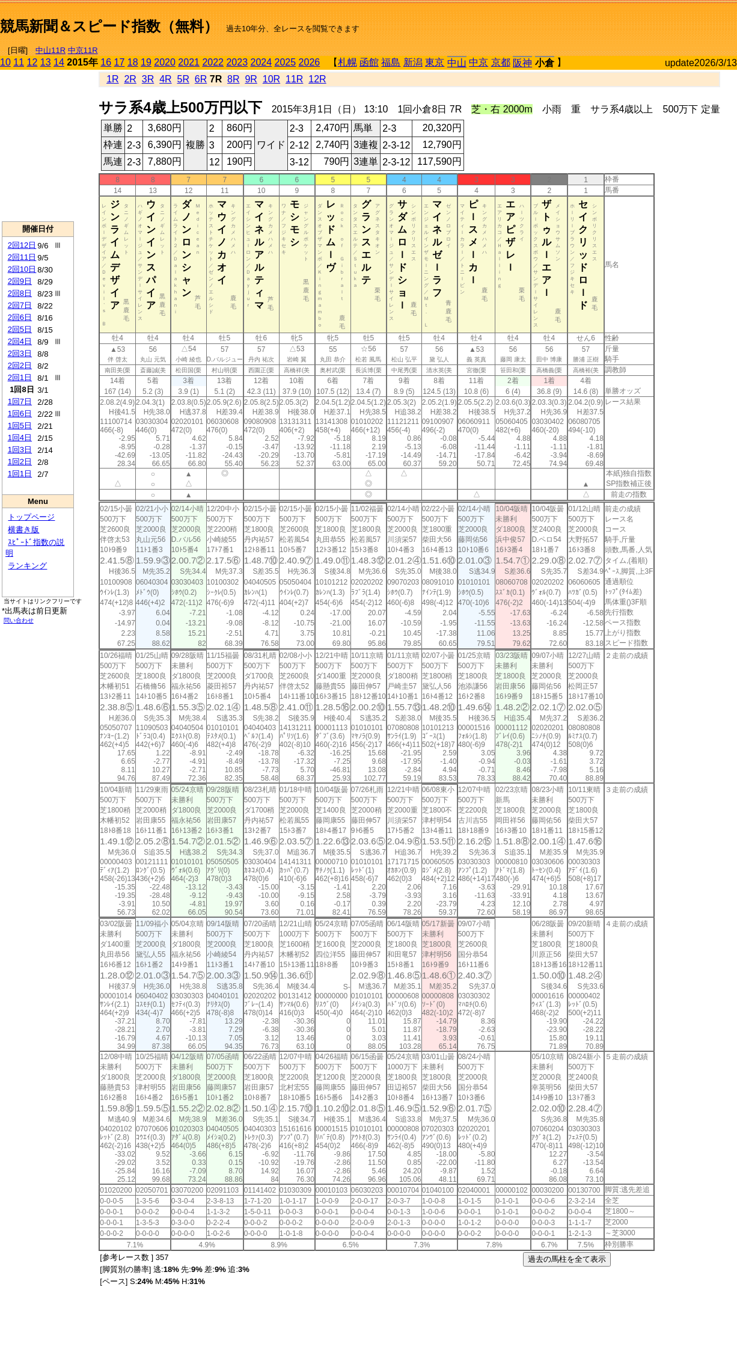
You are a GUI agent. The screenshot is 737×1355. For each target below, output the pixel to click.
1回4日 (20, 437)
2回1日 (20, 377)
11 (18, 62)
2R (130, 79)
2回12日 (22, 245)
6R (201, 79)
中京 (478, 62)
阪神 (522, 63)
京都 (500, 62)
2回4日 (20, 341)
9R (251, 79)
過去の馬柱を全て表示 (567, 1259)
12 (32, 62)
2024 (261, 62)
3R (148, 79)
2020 (165, 62)
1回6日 (20, 413)
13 (45, 62)
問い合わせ (19, 620)
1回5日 (20, 425)
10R (271, 79)
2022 (213, 62)
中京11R (83, 50)
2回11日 (22, 257)
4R (165, 79)
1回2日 (20, 461)
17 (119, 62)
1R (112, 79)
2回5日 (20, 329)
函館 (369, 62)
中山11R (50, 50)
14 (59, 62)
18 (132, 62)
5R (183, 79)
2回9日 (20, 281)
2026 (309, 62)
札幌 (347, 62)
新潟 (413, 62)
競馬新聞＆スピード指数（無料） (109, 26)
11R (294, 79)
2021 (189, 62)
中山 (456, 63)
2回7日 (20, 305)
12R (317, 79)
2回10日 (22, 269)
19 (146, 62)
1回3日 (20, 449)
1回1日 (20, 473)
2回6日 (20, 317)
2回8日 (20, 293)
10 (5, 62)
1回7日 (20, 401)
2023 (237, 62)
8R (233, 79)
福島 (390, 62)
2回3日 (20, 353)
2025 (285, 62)
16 (105, 62)
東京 (434, 62)
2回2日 (20, 365)
